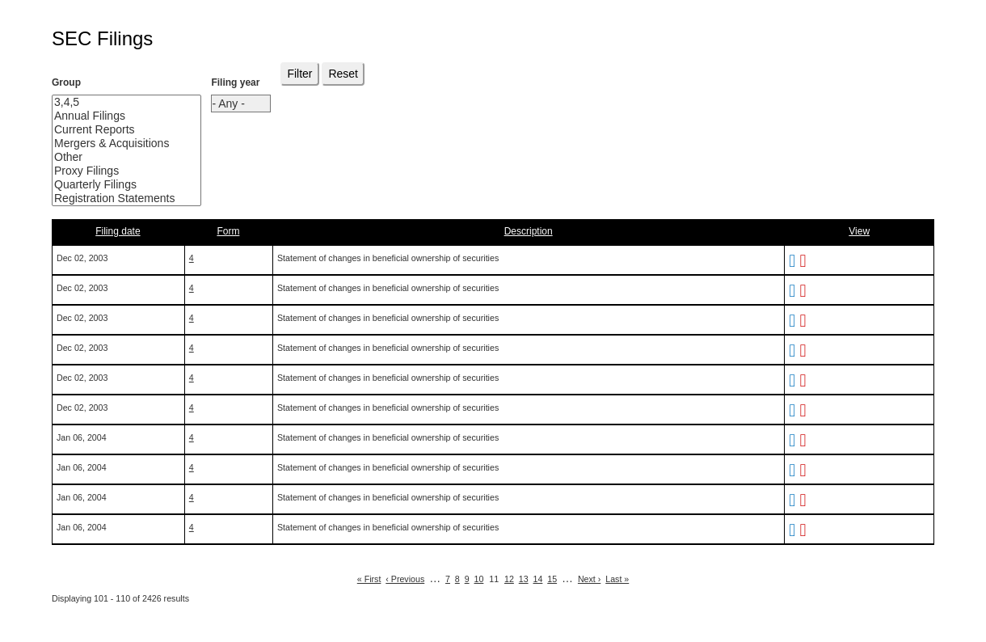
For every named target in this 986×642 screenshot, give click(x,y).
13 (524, 579)
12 (509, 579)
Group (66, 82)
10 (479, 579)
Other (114, 157)
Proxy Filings (114, 171)
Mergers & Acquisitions (114, 143)
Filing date (117, 231)
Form (228, 231)
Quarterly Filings (114, 185)
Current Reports (114, 130)
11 (494, 579)
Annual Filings (114, 116)
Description (528, 231)
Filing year (235, 82)
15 (552, 579)
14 (538, 579)
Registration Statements (114, 198)
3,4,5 (114, 102)
